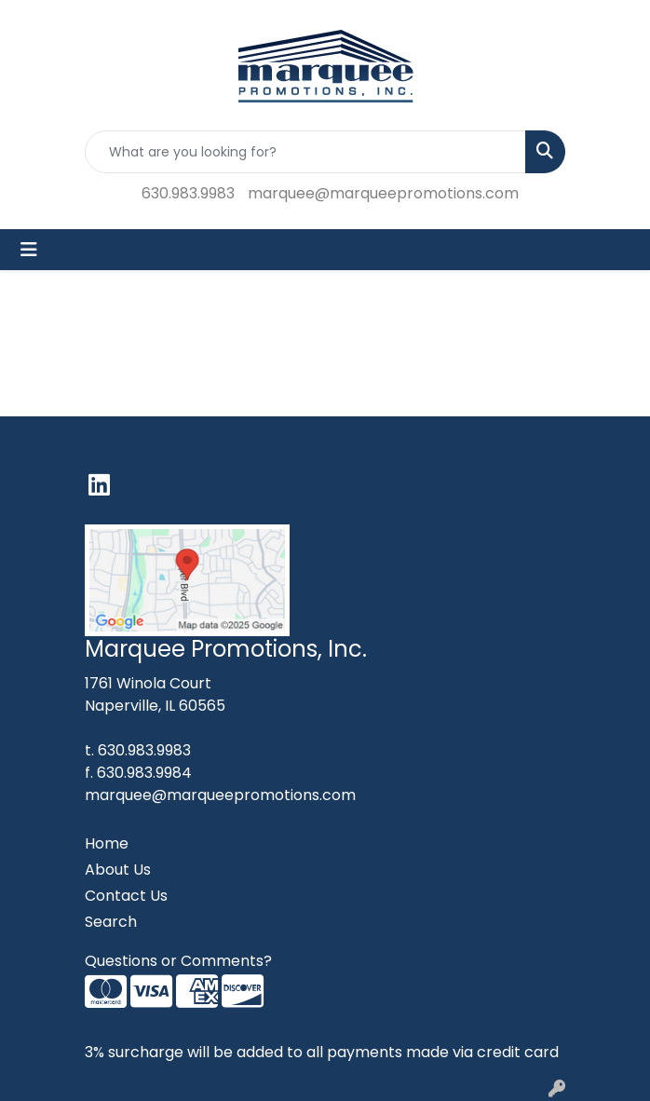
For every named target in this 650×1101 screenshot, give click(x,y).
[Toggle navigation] (28, 250)
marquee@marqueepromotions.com (383, 193)
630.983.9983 (188, 193)
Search (111, 921)
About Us (118, 869)
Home (107, 843)
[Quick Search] (305, 151)
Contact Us (126, 895)
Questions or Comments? (178, 961)
